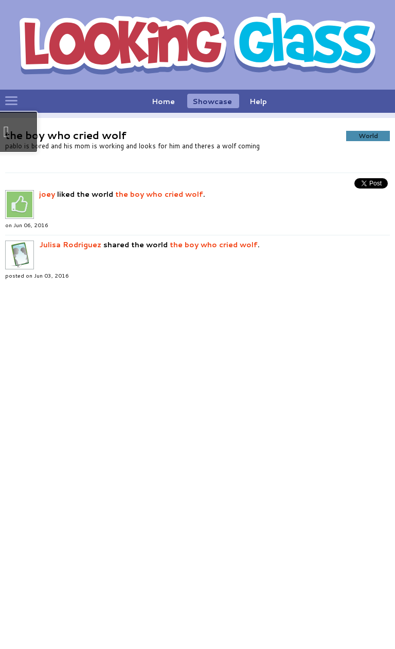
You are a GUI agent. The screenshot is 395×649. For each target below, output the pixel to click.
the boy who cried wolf (159, 385)
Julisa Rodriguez (70, 435)
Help (258, 101)
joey (47, 385)
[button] (171, 217)
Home (163, 101)
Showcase (212, 101)
